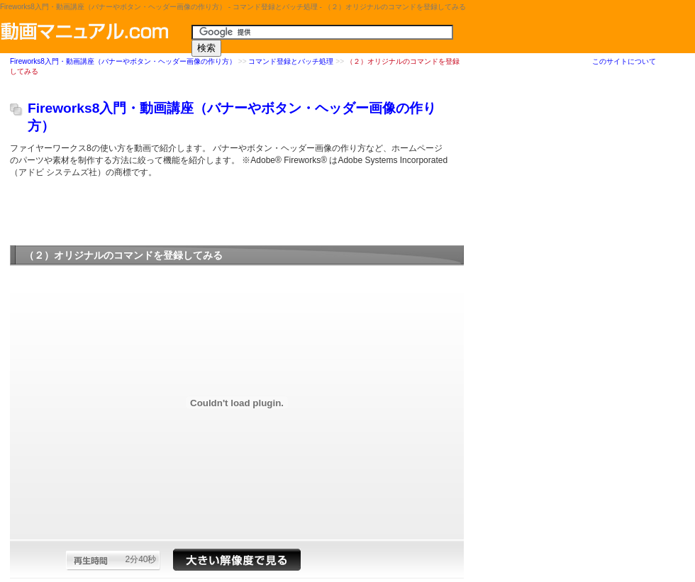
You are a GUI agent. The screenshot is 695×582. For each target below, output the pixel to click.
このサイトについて (624, 61)
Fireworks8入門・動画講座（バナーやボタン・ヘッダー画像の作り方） (123, 62)
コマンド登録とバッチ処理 (290, 62)
